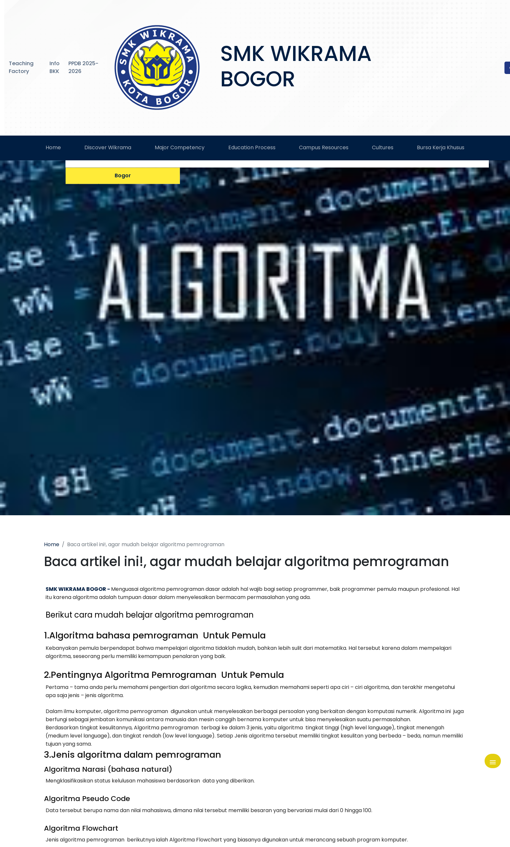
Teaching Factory (21, 67)
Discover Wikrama (107, 152)
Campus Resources (323, 152)
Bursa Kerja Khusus (440, 152)
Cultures (382, 152)
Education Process (252, 152)
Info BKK (55, 67)
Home (53, 152)
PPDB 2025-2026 (83, 67)
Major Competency (180, 152)
